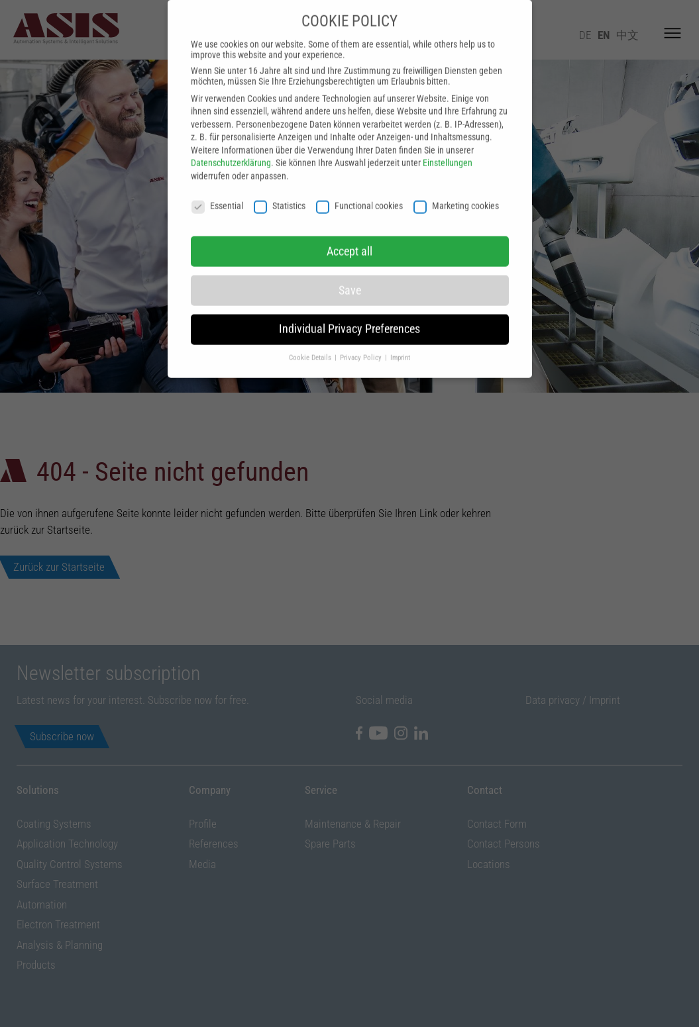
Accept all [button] (349, 229)
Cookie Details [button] (311, 335)
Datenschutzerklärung (231, 141)
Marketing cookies (456, 183)
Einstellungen (447, 141)
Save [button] (350, 268)
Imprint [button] (400, 335)
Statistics (279, 183)
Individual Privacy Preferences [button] (349, 307)
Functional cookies (359, 183)
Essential (217, 183)
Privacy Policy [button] (362, 335)
